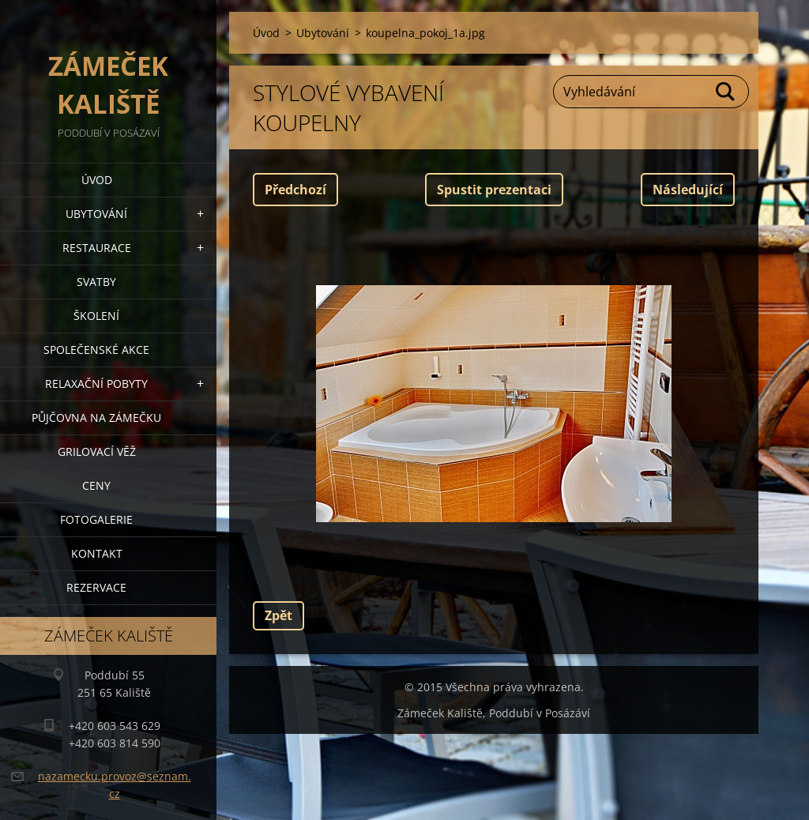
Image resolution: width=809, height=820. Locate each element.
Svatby (96, 281)
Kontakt (96, 553)
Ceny (96, 485)
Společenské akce (96, 349)
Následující (688, 189)
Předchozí (295, 189)
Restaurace (96, 247)
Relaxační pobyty (96, 383)
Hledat (726, 91)
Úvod (96, 179)
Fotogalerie (96, 519)
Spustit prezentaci (494, 189)
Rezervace (96, 587)
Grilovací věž (97, 451)
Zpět (278, 615)
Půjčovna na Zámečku (96, 417)
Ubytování (96, 213)
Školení (96, 315)
